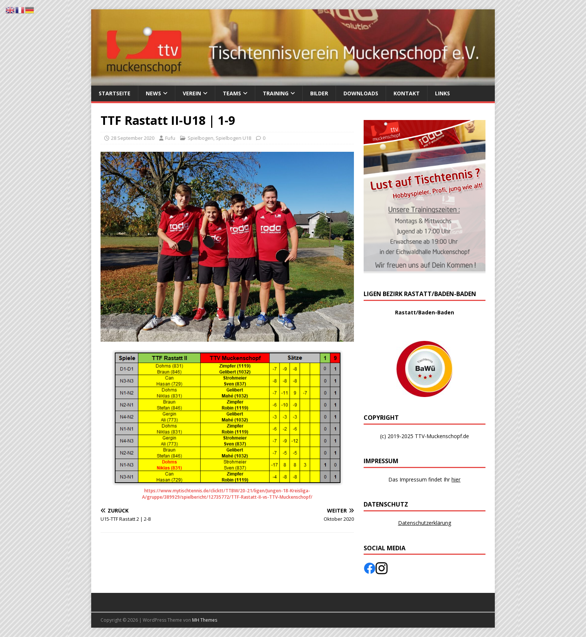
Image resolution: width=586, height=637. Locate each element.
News (153, 93)
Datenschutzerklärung (424, 522)
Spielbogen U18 (233, 138)
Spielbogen (200, 138)
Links (442, 93)
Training (276, 93)
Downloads (360, 93)
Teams (232, 93)
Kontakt (407, 93)
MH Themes (204, 620)
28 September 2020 (132, 138)
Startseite (114, 93)
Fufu (170, 138)
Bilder (319, 93)
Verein (192, 93)
